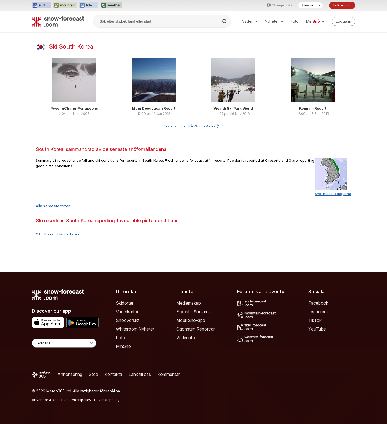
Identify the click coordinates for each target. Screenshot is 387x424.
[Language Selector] (64, 343)
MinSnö (123, 346)
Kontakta (113, 374)
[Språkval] (310, 5)
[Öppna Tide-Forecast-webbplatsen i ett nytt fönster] (88, 5)
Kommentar (168, 374)
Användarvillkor (45, 400)
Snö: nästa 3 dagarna (333, 193)
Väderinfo (185, 337)
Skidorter (124, 303)
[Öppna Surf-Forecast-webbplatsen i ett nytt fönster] (41, 5)
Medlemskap (188, 303)
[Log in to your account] (343, 21)
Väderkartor (127, 311)
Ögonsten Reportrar (195, 329)
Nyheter (274, 21)
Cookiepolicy (108, 400)
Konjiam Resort (312, 108)
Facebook (318, 303)
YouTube (317, 329)
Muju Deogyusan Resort (153, 108)
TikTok (315, 320)
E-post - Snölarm (193, 311)
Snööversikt (127, 320)
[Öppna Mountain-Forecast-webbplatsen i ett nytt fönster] (65, 5)
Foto (295, 21)
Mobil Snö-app (190, 320)
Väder (249, 21)
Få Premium (342, 5)
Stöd (93, 374)
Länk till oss (140, 374)
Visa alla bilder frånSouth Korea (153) (193, 126)
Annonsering (69, 374)
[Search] (225, 21)
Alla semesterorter (53, 206)
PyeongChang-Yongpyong (74, 108)
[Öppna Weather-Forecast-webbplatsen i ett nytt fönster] (111, 5)
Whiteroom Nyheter (135, 329)
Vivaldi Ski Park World (233, 108)
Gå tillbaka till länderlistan (57, 234)
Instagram (318, 311)
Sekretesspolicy (77, 400)
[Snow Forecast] (58, 21)
